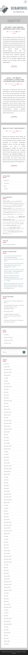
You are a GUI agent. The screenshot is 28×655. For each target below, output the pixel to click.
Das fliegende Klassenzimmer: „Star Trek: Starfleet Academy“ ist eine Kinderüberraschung (14, 307)
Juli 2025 (6, 378)
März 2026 (6, 364)
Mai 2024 (6, 392)
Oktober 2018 (7, 471)
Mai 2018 (6, 482)
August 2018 (7, 474)
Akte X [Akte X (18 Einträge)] (6, 201)
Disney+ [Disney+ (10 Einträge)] (6, 211)
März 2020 (6, 440)
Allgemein (6, 180)
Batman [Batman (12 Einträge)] (19, 203)
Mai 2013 (6, 615)
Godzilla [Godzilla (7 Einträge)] (21, 212)
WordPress (19, 651)
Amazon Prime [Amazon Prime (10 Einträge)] (13, 201)
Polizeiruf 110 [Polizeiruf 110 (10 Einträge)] (13, 222)
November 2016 (7, 525)
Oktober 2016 (7, 528)
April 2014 (6, 598)
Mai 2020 (6, 434)
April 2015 (6, 570)
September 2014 (8, 590)
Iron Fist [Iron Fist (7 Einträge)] (15, 214)
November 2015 (7, 559)
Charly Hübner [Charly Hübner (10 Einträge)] (18, 206)
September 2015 (8, 562)
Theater (6, 188)
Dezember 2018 (7, 465)
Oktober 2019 (7, 448)
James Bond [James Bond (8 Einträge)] (20, 214)
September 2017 (8, 499)
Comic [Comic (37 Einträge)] (7, 208)
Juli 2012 (6, 627)
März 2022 (6, 406)
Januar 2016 (7, 553)
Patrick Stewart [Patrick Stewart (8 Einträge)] (6, 222)
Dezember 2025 (7, 369)
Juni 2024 (6, 389)
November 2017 (7, 497)
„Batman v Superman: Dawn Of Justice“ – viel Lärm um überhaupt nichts (13, 286)
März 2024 (6, 398)
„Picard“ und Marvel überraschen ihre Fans (14, 28)
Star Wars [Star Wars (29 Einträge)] (15, 228)
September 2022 (8, 400)
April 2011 (6, 638)
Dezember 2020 (7, 420)
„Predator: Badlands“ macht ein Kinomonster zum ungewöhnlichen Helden (12, 316)
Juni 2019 (6, 454)
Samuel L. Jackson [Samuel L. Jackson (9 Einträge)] (12, 223)
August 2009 (7, 641)
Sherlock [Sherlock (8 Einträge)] (18, 223)
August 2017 (7, 502)
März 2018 (6, 488)
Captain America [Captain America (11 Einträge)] (9, 206)
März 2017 (6, 516)
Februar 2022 (7, 409)
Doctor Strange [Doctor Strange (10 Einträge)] (13, 211)
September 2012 (8, 624)
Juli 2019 (6, 451)
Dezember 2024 (7, 386)
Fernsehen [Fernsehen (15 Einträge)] (8, 212)
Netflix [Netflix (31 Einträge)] (10, 220)
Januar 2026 (7, 366)
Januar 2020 (7, 443)
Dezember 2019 (7, 446)
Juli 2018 (6, 477)
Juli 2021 (6, 417)
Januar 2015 (7, 579)
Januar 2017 (7, 519)
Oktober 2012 (7, 621)
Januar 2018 (7, 491)
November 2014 (7, 584)
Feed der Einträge (8, 337)
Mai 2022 (6, 403)
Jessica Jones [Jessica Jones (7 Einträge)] (5, 217)
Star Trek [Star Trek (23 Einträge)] (11, 226)
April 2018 (6, 485)
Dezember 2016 (7, 522)
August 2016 (7, 533)
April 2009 (6, 644)
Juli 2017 (6, 505)
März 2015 (6, 573)
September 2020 (8, 429)
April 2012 (6, 630)
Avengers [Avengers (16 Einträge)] (12, 203)
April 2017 (6, 514)
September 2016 (8, 530)
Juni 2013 (6, 613)
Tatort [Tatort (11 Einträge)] (12, 230)
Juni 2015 (6, 564)
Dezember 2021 (7, 412)
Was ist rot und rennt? (14, 128)
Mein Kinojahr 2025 (8, 311)
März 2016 (6, 547)
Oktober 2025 (7, 375)
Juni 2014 (6, 593)
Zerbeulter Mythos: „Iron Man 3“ (11, 273)
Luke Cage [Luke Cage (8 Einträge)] (16, 217)
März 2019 (6, 460)
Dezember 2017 (7, 494)
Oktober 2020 (7, 426)
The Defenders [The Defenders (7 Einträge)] (18, 230)
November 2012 (7, 618)
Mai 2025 (6, 381)
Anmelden (6, 334)
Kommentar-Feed (8, 340)
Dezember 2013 (7, 607)
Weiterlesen (14, 66)
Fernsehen (6, 183)
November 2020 (7, 423)
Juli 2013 (6, 610)
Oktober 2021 (7, 415)
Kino (5, 186)
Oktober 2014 (7, 587)
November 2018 (7, 468)
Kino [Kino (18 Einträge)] (11, 217)
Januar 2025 (7, 383)
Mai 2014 (6, 596)
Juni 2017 (6, 508)
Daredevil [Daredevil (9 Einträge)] (14, 209)
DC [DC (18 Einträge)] (19, 209)
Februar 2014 (7, 604)
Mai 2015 (6, 567)
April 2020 (6, 437)
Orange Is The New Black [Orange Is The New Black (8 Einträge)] (20, 220)
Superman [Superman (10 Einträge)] (7, 230)
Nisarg (14, 653)
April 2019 (6, 457)
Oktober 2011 (7, 632)
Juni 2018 (6, 480)
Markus (19, 31)
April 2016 (6, 545)
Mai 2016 (6, 542)
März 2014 (6, 601)
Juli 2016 (6, 536)
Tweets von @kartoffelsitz (9, 244)
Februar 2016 (7, 550)
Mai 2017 (6, 511)
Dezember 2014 (7, 581)
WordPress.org (7, 343)
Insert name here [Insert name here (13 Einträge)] (8, 214)
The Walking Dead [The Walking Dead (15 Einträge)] (14, 232)
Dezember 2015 (7, 556)
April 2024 (6, 395)
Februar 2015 (7, 576)
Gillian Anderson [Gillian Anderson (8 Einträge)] (15, 212)
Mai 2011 (6, 635)
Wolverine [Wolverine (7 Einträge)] (10, 233)
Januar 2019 (7, 463)
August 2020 (7, 432)
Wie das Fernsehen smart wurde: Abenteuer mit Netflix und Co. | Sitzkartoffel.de (11, 277)
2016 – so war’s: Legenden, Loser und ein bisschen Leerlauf (14, 79)
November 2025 (7, 372)
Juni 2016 (6, 539)
